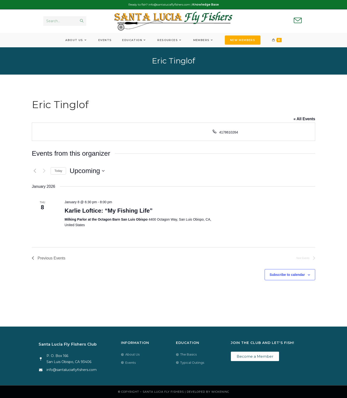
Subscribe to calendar (287, 275)
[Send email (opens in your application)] (298, 20)
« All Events (304, 119)
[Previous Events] (35, 171)
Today (58, 171)
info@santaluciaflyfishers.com (169, 4)
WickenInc (220, 391)
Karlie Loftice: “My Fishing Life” (109, 210)
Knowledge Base (205, 4)
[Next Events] (44, 171)
